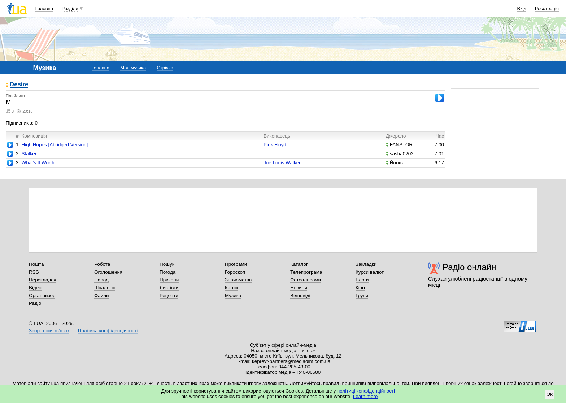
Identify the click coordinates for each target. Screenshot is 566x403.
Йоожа (395, 162)
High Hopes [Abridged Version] (54, 144)
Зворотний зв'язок (49, 330)
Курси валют (370, 272)
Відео (35, 287)
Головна (44, 8)
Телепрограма (306, 272)
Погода (167, 272)
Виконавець (277, 136)
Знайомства (238, 279)
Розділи (70, 8)
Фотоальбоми (305, 279)
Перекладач (42, 279)
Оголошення (108, 272)
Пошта (36, 264)
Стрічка (165, 67)
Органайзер (42, 295)
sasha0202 (400, 153)
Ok (550, 394)
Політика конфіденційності (108, 330)
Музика (233, 295)
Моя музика (133, 67)
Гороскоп (235, 272)
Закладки (366, 264)
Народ (101, 279)
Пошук (167, 264)
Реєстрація (547, 8)
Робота (102, 264)
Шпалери (104, 287)
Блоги (362, 279)
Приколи (169, 279)
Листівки (169, 287)
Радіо (35, 303)
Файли (101, 295)
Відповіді (300, 295)
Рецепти (169, 295)
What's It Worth (37, 162)
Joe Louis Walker (282, 162)
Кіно (360, 287)
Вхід (522, 8)
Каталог (299, 264)
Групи (362, 295)
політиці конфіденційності (366, 391)
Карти (231, 287)
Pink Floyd (275, 144)
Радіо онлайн (469, 267)
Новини (298, 287)
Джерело (396, 136)
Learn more (365, 396)
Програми (236, 264)
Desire (19, 85)
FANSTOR (399, 144)
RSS (34, 272)
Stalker (28, 153)
